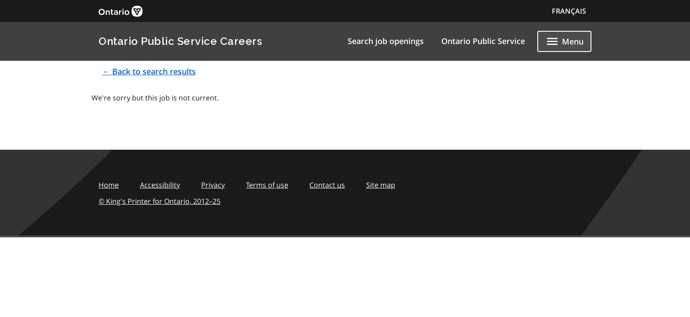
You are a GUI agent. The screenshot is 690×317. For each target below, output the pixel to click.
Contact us (327, 185)
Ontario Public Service (483, 41)
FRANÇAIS (569, 11)
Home (109, 185)
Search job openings (386, 41)
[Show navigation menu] (564, 41)
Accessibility (160, 185)
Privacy (213, 185)
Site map (380, 185)
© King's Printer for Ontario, (159, 201)
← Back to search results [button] (149, 71)
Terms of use (267, 185)
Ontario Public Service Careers (180, 41)
